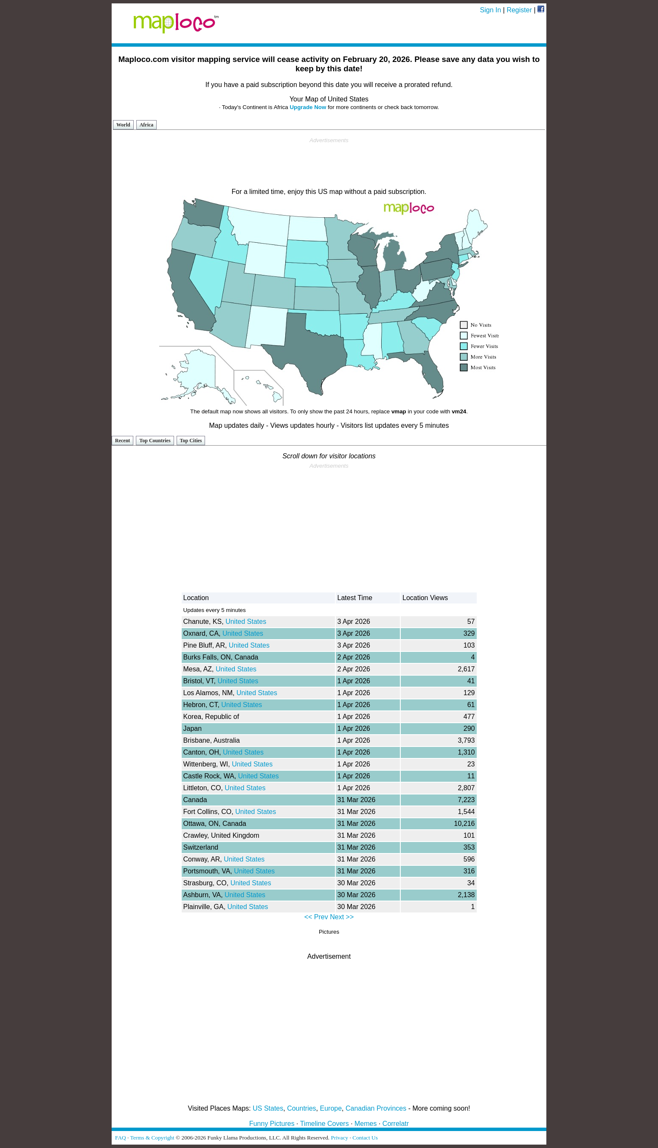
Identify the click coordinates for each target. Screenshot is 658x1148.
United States (245, 621)
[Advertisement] (329, 163)
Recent (122, 440)
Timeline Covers (324, 1123)
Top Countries (154, 440)
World (123, 125)
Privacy (340, 1137)
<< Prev (316, 917)
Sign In (490, 10)
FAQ (120, 1137)
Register (519, 10)
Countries (301, 1108)
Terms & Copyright (152, 1137)
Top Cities (191, 440)
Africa (147, 125)
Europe (331, 1108)
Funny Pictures (272, 1123)
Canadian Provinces (376, 1108)
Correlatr (395, 1123)
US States (268, 1108)
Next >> (342, 917)
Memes (365, 1123)
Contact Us (365, 1137)
